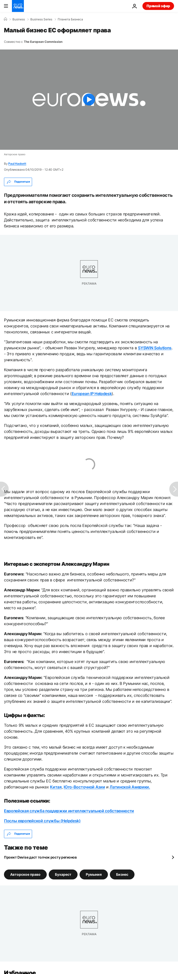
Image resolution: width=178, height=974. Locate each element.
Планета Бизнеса (70, 19)
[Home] (5, 19)
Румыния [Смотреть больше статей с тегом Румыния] (94, 874)
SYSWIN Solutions (155, 347)
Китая (55, 786)
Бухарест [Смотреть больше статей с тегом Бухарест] (63, 874)
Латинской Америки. (130, 786)
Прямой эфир (158, 6)
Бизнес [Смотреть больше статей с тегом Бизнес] (122, 874)
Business (18, 19)
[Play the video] (89, 100)
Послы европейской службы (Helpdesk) (42, 820)
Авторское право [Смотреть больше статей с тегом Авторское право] (25, 874)
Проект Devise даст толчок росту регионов (40, 857)
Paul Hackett (17, 163)
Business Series (41, 19)
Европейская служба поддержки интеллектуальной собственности (69, 810)
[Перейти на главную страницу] (18, 6)
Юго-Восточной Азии (84, 786)
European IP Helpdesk (92, 393)
